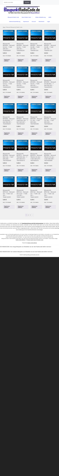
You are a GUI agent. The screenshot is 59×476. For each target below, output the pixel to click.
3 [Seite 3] (30, 215)
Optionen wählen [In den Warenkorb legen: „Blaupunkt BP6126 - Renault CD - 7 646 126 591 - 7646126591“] (34, 206)
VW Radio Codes (39, 239)
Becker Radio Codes (31, 239)
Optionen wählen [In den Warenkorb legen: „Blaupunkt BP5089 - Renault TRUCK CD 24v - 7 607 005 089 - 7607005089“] (48, 170)
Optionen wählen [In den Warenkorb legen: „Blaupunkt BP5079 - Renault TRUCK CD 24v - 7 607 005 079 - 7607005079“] (34, 170)
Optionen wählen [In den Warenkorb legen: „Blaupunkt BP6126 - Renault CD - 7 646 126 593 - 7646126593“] (48, 206)
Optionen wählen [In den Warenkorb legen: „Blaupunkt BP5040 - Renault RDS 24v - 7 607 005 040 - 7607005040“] (7, 170)
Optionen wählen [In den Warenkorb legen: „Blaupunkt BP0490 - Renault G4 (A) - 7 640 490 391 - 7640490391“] (21, 60)
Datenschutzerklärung (14, 21)
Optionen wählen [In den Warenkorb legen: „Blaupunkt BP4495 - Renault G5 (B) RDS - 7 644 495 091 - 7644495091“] (48, 97)
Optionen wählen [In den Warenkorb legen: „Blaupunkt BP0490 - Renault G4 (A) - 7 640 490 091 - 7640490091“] (7, 60)
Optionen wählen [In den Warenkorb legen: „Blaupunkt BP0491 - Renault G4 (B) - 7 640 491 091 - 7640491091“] (34, 60)
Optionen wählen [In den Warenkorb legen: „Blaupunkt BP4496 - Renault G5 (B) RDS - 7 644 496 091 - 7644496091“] (7, 133)
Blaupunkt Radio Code (13, 17)
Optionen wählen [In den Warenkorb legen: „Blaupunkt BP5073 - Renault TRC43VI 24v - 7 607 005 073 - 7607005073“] (21, 170)
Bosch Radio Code (28, 17)
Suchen (27, 2)
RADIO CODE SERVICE (20, 239)
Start (4, 27)
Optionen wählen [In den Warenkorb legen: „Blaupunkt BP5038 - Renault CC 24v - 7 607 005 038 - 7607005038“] (34, 133)
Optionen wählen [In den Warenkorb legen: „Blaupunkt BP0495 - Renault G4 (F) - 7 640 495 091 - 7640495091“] (34, 97)
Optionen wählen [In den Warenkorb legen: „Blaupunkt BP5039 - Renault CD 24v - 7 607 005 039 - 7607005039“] (48, 133)
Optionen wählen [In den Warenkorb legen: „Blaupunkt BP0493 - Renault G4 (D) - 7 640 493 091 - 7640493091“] (21, 97)
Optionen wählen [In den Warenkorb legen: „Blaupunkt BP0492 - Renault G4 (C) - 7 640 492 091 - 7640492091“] (7, 97)
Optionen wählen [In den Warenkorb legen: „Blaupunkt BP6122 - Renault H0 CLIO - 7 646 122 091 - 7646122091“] (21, 206)
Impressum (26, 21)
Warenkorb (41, 21)
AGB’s (49, 17)
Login (48, 21)
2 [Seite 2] (28, 215)
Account (34, 21)
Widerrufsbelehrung (40, 17)
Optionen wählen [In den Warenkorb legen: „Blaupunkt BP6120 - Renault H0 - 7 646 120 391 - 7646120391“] (7, 206)
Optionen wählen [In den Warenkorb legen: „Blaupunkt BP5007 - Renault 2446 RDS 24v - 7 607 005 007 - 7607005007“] (21, 133)
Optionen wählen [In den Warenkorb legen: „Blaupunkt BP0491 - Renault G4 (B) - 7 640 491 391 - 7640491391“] (48, 60)
